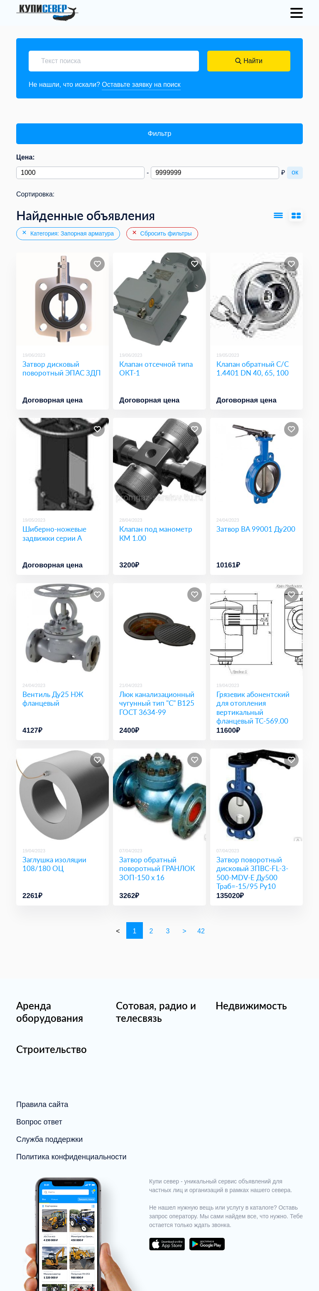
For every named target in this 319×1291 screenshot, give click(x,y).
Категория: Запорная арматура (67, 233)
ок (295, 172)
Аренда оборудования (49, 1011)
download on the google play (207, 1244)
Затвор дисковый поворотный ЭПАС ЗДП (61, 368)
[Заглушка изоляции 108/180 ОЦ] (62, 795)
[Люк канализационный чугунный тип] (159, 629)
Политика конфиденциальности (71, 1157)
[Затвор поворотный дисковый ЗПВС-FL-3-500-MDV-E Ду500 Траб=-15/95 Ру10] (256, 795)
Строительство (51, 1049)
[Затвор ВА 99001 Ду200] (256, 464)
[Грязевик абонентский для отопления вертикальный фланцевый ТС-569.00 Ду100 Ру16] (256, 629)
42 (201, 931)
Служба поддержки (49, 1139)
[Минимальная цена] (80, 173)
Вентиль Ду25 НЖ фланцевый (52, 698)
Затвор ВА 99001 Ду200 (255, 529)
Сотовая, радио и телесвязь (156, 1011)
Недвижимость (251, 1005)
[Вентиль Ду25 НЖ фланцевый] (62, 629)
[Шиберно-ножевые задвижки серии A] (62, 464)
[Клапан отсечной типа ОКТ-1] (159, 299)
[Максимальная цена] (215, 173)
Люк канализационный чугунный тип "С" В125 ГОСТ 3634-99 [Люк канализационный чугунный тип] (156, 703)
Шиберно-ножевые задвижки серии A (54, 533)
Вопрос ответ (39, 1122)
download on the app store (167, 1244)
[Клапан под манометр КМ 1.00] (159, 464)
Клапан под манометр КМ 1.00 (155, 533)
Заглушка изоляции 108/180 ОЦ (54, 864)
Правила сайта (42, 1104)
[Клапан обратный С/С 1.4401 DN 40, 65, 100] (256, 299)
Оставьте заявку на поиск (141, 84)
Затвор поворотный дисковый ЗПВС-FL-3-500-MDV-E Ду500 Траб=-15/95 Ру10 (252, 873)
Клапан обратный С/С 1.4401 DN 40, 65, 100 (252, 368)
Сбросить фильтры (161, 233)
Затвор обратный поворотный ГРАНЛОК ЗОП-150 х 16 (157, 868)
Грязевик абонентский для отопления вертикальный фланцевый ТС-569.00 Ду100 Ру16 (253, 712)
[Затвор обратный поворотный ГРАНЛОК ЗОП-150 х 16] (159, 795)
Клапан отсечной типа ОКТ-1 (156, 368)
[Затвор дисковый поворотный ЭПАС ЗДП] (62, 299)
